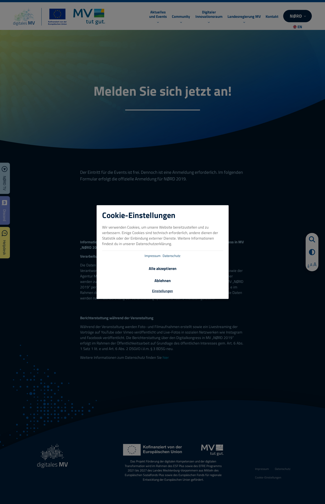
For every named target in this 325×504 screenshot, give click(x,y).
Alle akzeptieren (162, 268)
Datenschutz (171, 255)
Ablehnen (162, 280)
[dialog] (163, 252)
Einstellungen (162, 290)
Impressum (153, 255)
